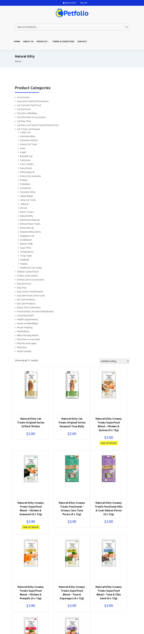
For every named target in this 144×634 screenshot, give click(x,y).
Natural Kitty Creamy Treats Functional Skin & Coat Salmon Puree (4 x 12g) (108, 508)
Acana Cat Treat (28, 144)
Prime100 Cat (27, 227)
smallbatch (26, 239)
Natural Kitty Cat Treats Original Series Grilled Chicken (30, 422)
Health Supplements (27, 319)
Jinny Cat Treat (28, 200)
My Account (69, 3)
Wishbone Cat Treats (31, 267)
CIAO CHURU (27, 164)
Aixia (22, 148)
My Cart (83, 3)
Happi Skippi (26, 196)
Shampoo (22, 347)
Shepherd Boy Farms (30, 231)
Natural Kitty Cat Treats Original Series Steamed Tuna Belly (72, 422)
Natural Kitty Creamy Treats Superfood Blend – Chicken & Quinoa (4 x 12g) (108, 424)
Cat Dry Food (23, 109)
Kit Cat (23, 208)
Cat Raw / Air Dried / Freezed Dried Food (37, 125)
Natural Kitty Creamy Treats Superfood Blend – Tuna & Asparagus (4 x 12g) (72, 592)
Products (42, 41)
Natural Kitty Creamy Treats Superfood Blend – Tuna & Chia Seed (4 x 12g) (108, 592)
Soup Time (25, 247)
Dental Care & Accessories (30, 279)
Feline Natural (27, 172)
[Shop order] (114, 361)
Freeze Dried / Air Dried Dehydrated (35, 311)
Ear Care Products (26, 299)
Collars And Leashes (27, 275)
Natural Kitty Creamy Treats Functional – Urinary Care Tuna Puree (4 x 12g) (72, 508)
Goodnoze (25, 188)
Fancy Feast (26, 168)
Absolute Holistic (29, 140)
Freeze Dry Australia (30, 176)
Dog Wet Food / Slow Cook (31, 295)
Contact (82, 41)
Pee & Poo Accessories (28, 339)
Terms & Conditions (63, 41)
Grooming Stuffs (25, 315)
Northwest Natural (30, 219)
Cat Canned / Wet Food (29, 105)
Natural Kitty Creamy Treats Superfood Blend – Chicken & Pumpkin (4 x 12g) (31, 592)
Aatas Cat (25, 132)
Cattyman (25, 160)
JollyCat (24, 204)
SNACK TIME (26, 243)
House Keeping (24, 327)
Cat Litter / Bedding (27, 113)
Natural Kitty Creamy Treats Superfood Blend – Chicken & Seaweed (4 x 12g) (31, 508)
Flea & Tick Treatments (29, 307)
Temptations (27, 251)
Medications (23, 331)
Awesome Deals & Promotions (33, 101)
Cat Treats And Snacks (28, 129)
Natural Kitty (26, 216)
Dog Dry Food (24, 283)
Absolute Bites (27, 136)
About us (28, 41)
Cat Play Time (24, 121)
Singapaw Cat (27, 235)
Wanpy (23, 263)
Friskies (24, 180)
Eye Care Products (26, 303)
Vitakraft (24, 259)
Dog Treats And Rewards (30, 291)
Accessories (23, 97)
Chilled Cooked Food (28, 271)
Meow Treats (27, 212)
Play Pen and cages (26, 343)
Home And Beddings (27, 323)
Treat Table (26, 255)
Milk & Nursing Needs (28, 335)
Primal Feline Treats (30, 223)
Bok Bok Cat (26, 156)
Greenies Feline (28, 192)
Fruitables (25, 184)
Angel (23, 152)
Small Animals (24, 351)
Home (17, 41)
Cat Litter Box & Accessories (31, 117)
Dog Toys (22, 287)
